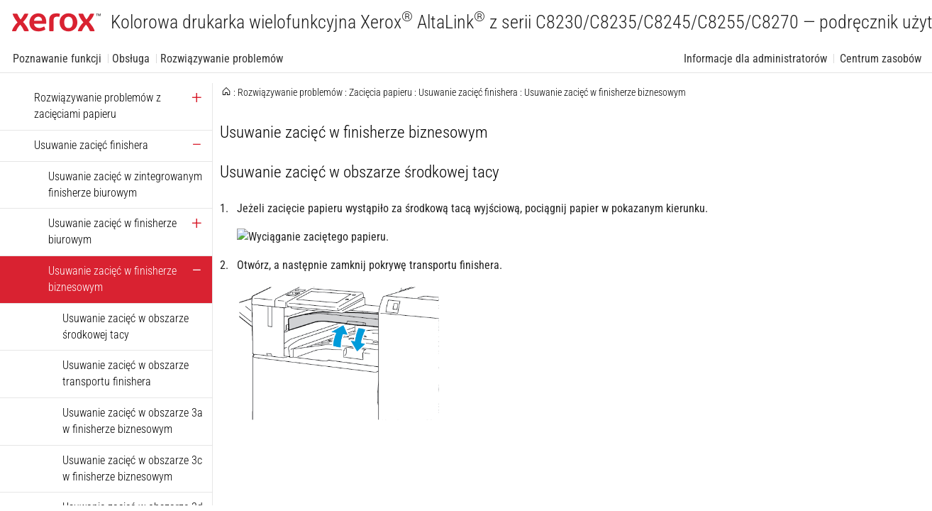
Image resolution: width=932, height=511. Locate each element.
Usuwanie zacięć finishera (91, 145)
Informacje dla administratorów (755, 58)
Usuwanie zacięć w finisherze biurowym (112, 231)
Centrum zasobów (880, 58)
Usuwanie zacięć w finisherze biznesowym (112, 279)
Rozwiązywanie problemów (221, 58)
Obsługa (131, 58)
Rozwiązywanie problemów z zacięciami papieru (97, 106)
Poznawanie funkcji (57, 58)
